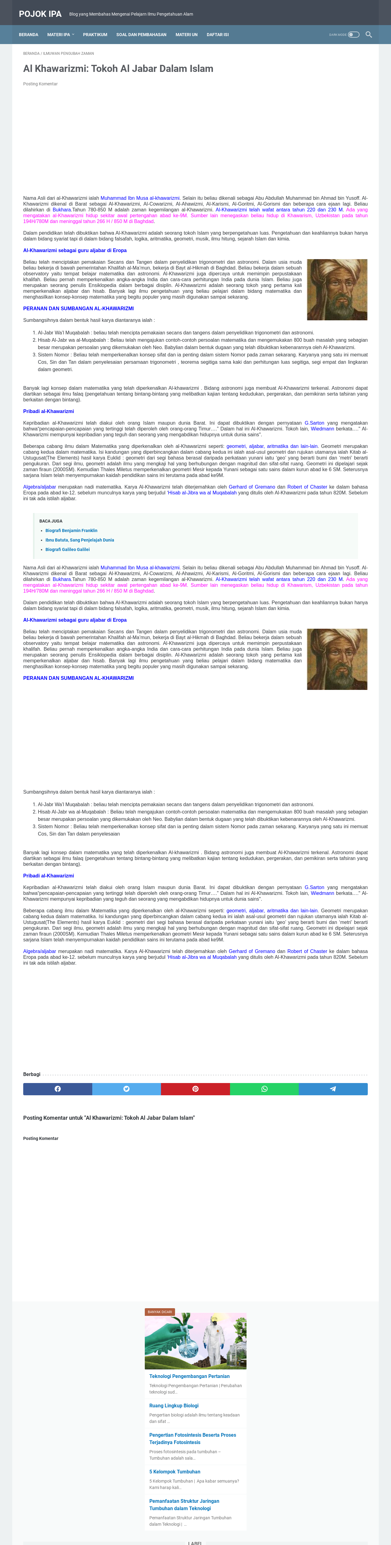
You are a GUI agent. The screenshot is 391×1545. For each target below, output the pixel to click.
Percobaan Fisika (347, 411)
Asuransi (287, 298)
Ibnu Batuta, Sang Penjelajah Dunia (80, 652)
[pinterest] (138, 1297)
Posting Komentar (40, 85)
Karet (284, 365)
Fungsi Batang (293, 331)
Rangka (309, 433)
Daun (284, 320)
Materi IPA (63, 31)
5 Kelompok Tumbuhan (306, 210)
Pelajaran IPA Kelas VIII (301, 411)
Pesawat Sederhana (298, 422)
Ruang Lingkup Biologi (305, 144)
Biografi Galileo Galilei (68, 662)
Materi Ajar (333, 377)
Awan (308, 298)
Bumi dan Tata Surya (329, 309)
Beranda (32, 31)
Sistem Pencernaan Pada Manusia (311, 467)
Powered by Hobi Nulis (204, 1535)
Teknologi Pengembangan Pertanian (321, 114)
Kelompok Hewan (313, 365)
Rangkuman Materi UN (300, 445)
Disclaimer (210, 1523)
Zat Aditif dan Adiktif (298, 501)
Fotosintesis (308, 320)
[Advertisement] (138, 139)
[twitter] (92, 1297)
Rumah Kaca (291, 456)
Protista (286, 433)
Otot (332, 399)
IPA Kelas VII (321, 354)
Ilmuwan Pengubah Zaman (305, 343)
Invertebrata (349, 343)
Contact (186, 1523)
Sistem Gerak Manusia (332, 456)
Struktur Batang (294, 490)
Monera (330, 388)
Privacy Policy (239, 1523)
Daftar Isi (222, 31)
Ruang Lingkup (344, 445)
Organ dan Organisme (300, 399)
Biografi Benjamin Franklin (71, 643)
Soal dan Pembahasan (146, 31)
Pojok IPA (44, 6)
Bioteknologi (291, 309)
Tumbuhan (353, 490)
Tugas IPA (326, 490)
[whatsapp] (185, 1297)
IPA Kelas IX (290, 354)
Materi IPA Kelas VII (297, 388)
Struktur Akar (342, 479)
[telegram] (231, 1297)
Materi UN (191, 31)
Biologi (328, 298)
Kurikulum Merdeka (297, 377)
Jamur (346, 354)
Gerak (320, 331)
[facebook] (46, 1297)
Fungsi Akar (338, 320)
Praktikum (99, 31)
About (167, 1523)
